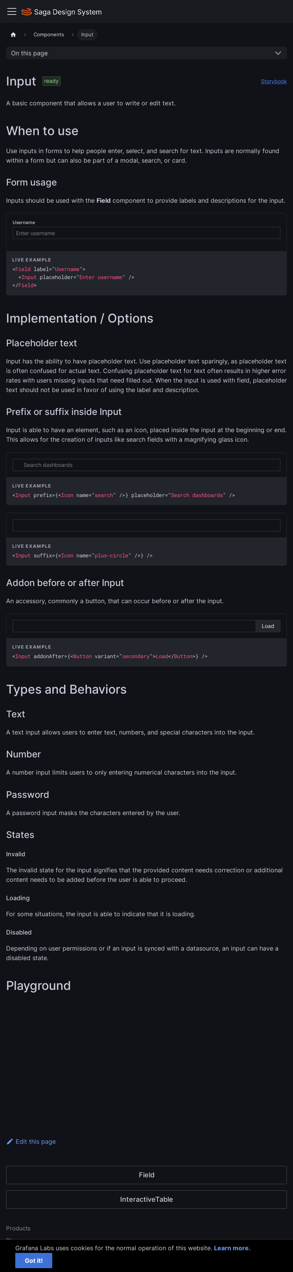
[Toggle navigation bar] (12, 11)
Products (18, 1228)
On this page (29, 53)
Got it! (34, 1260)
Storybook (274, 81)
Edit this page (31, 1141)
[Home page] (13, 34)
